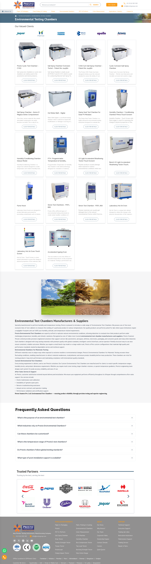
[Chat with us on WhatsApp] (4, 550)
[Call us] (4, 557)
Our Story (100, 525)
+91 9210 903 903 (20, 536)
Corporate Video (102, 535)
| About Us (7, 11)
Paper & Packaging (22, 11)
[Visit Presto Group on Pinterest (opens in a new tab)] (23, 540)
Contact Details (102, 542)
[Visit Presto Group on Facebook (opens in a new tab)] (14, 540)
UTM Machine (80, 535)
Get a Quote (111, 5)
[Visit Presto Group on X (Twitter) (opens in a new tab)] (18, 540)
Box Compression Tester (84, 542)
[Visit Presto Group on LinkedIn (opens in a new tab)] (27, 540)
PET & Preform (83, 11)
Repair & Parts (123, 546)
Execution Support (124, 528)
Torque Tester (59, 546)
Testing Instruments (24, 16)
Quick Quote (101, 549)
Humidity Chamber (82, 539)
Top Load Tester (81, 546)
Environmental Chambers (67, 11)
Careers (99, 546)
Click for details (29, 80)
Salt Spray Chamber (61, 535)
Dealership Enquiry (103, 539)
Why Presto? (101, 528)
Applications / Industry (115, 11)
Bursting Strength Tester (84, 549)
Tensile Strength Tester (62, 542)
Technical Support (124, 525)
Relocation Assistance (125, 535)
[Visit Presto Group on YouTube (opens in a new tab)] (31, 540)
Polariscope (59, 549)
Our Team (100, 532)
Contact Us (130, 11)
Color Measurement (98, 11)
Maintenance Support (125, 539)
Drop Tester (59, 539)
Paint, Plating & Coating (40, 11)
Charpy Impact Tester (62, 553)
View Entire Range (82, 553)
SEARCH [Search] (94, 5)
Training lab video (124, 532)
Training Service (123, 542)
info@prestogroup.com (38, 536)
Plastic (53, 11)
